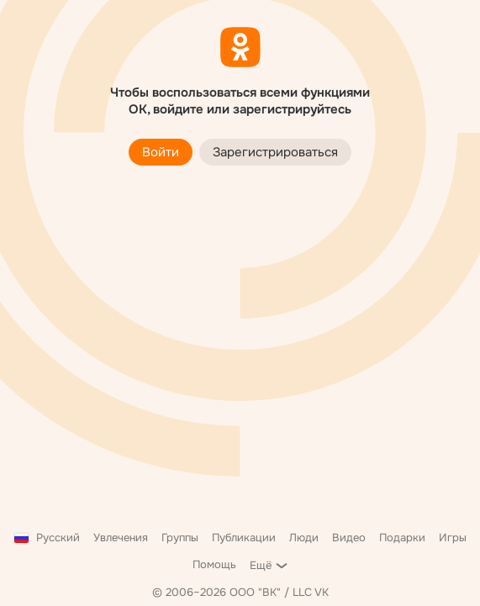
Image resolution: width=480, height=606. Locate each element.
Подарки (402, 537)
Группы (179, 537)
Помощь (214, 564)
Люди (304, 537)
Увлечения (120, 537)
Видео (349, 537)
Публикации (244, 537)
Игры (453, 537)
